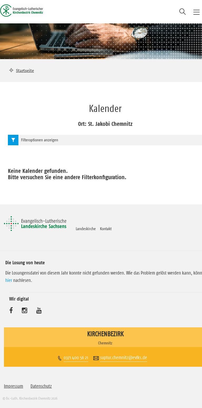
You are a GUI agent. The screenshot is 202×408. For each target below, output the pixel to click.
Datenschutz (41, 386)
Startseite (25, 70)
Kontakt (106, 228)
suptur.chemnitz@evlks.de (123, 357)
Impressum (13, 386)
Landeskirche (86, 228)
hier (8, 280)
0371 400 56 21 (76, 357)
